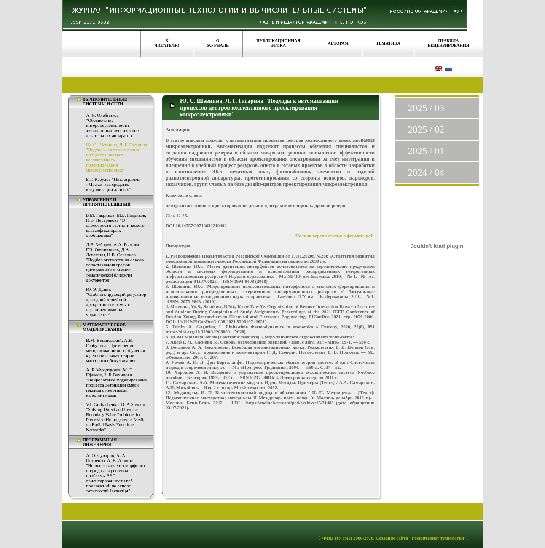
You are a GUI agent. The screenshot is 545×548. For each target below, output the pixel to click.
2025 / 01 (426, 151)
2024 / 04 (426, 172)
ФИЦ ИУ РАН (337, 537)
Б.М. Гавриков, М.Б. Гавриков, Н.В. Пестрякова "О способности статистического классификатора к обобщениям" (116, 225)
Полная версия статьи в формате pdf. (334, 235)
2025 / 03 (426, 108)
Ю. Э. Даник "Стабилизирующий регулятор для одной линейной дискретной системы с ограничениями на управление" (116, 302)
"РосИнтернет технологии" (437, 537)
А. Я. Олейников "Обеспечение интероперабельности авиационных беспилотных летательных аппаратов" (113, 125)
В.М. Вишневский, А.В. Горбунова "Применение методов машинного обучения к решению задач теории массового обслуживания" (115, 350)
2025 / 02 (426, 129)
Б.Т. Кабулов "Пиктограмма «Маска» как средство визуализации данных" (113, 184)
